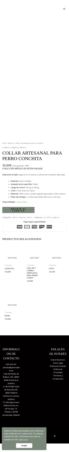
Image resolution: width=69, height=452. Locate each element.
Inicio (4, 147)
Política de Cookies (58, 370)
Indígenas (55, 222)
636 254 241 (11, 369)
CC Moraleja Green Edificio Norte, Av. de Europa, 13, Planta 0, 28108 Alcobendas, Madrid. (11, 413)
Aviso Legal (58, 367)
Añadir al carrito (18, 214)
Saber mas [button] (23, 440)
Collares (5, 152)
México (10, 147)
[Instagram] (55, 440)
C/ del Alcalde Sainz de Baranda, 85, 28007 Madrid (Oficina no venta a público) (11, 397)
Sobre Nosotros (58, 364)
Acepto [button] (24, 446)
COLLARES (47, 222)
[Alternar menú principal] (64, 8)
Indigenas (14, 152)
